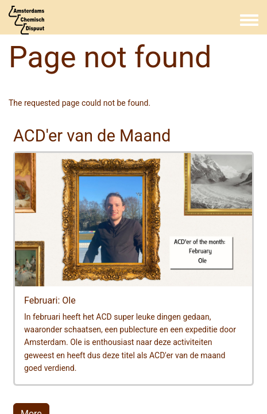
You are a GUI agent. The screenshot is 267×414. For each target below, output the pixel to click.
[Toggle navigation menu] (249, 20)
